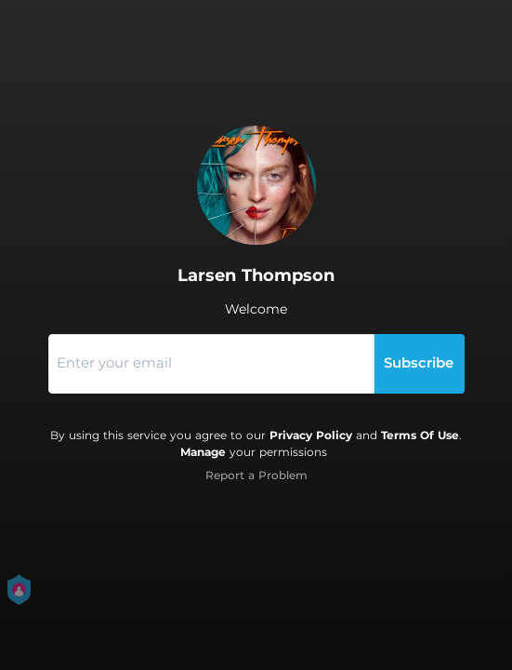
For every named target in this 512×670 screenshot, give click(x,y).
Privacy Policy (310, 435)
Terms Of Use (420, 435)
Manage (203, 452)
